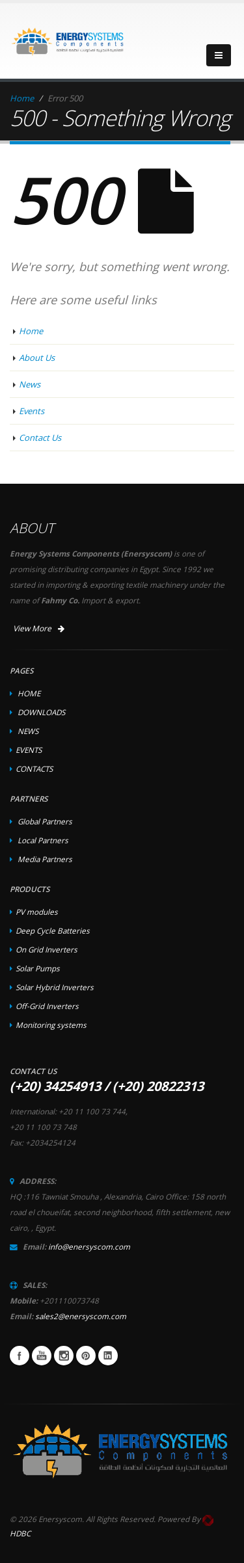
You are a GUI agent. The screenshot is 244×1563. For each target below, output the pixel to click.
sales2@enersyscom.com (80, 1316)
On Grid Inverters (46, 949)
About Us (37, 357)
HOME (29, 693)
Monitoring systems (51, 1024)
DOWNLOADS (41, 712)
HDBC (20, 1533)
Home (22, 98)
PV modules (37, 911)
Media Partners (45, 859)
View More (38, 628)
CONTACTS (34, 768)
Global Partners (45, 821)
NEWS (28, 731)
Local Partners (43, 840)
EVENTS (29, 749)
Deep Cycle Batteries (53, 930)
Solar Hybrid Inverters (55, 987)
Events (31, 411)
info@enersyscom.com (89, 1246)
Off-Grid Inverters (47, 1006)
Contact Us (40, 437)
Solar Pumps (38, 968)
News (29, 384)
